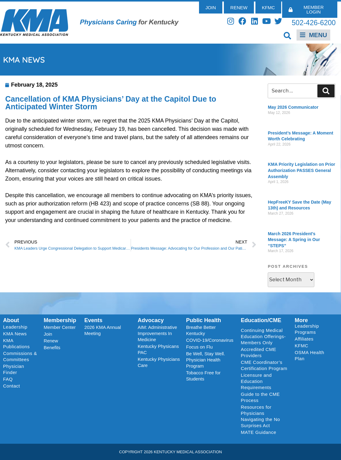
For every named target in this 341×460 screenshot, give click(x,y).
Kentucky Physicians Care (159, 362)
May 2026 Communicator (293, 107)
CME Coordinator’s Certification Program (264, 365)
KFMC (301, 345)
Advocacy (151, 320)
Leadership (16, 327)
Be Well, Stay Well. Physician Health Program (205, 359)
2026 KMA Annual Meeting (102, 330)
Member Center (60, 327)
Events (93, 320)
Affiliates (305, 339)
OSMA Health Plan (309, 355)
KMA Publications (16, 343)
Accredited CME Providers (258, 352)
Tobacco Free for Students (203, 375)
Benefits (52, 347)
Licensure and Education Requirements (256, 381)
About (11, 320)
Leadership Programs (315, 329)
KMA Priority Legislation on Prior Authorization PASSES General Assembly (301, 170)
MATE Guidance (258, 432)
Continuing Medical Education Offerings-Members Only (263, 336)
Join (48, 334)
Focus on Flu (199, 346)
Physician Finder (13, 369)
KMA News (15, 333)
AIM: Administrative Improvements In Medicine (157, 333)
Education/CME (261, 320)
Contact (11, 385)
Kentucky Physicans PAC (158, 349)
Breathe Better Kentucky (201, 330)
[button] (287, 35)
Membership (60, 320)
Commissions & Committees (20, 356)
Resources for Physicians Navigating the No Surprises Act (260, 416)
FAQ (8, 379)
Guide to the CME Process (260, 397)
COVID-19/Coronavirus (209, 340)
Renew (51, 340)
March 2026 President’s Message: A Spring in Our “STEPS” (294, 239)
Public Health (203, 320)
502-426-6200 (313, 23)
